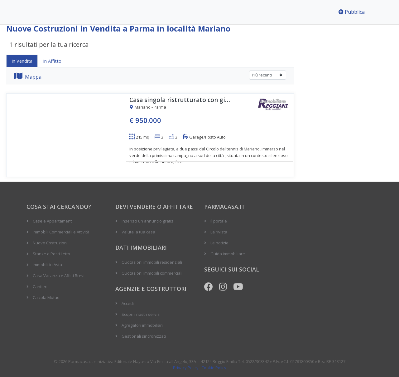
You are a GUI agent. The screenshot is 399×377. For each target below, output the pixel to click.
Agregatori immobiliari (142, 325)
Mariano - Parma (147, 107)
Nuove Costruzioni (50, 243)
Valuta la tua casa (138, 232)
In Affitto (52, 61)
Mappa (27, 76)
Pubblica (352, 11)
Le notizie (219, 243)
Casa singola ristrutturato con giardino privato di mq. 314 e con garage (181, 100)
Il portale (218, 221)
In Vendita (22, 61)
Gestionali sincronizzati (144, 336)
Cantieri (40, 286)
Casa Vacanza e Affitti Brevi (58, 275)
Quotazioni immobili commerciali (152, 273)
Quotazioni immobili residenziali (152, 262)
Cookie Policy (213, 367)
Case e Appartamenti (53, 221)
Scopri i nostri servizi (141, 314)
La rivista (218, 232)
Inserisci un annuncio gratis (147, 221)
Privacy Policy (186, 367)
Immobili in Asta (47, 264)
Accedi (128, 303)
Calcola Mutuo (46, 297)
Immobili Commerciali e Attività (61, 232)
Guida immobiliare (227, 254)
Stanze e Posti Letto (51, 254)
